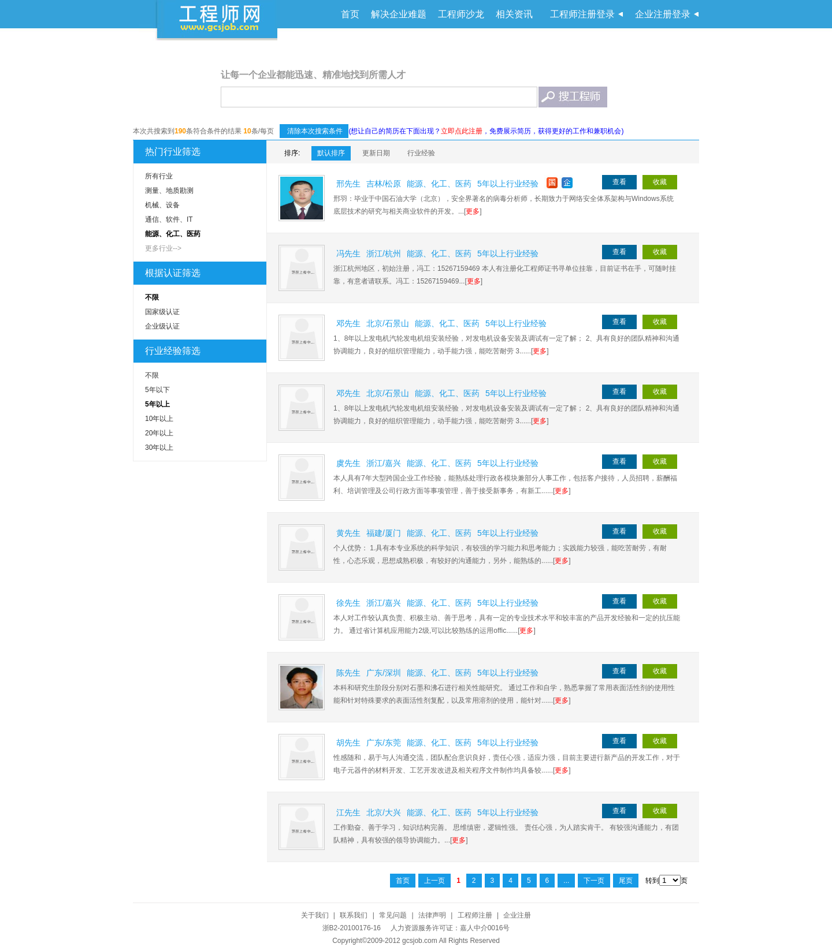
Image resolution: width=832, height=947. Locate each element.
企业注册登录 (662, 14)
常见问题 (393, 915)
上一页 (434, 881)
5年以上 (157, 404)
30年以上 (159, 447)
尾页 (626, 881)
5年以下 (157, 390)
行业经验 (421, 153)
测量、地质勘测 (169, 191)
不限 (152, 297)
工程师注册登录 (582, 14)
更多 (473, 211)
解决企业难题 (398, 14)
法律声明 (432, 915)
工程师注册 (475, 915)
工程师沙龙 (461, 14)
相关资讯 (514, 14)
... (566, 881)
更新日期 (376, 153)
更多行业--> (163, 248)
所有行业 (159, 176)
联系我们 (353, 915)
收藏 (660, 182)
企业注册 (517, 915)
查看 (619, 182)
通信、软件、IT (169, 219)
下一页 (594, 881)
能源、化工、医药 (172, 234)
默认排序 (331, 153)
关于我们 (315, 915)
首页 (350, 14)
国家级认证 (162, 312)
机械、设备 (162, 205)
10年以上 (159, 419)
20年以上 (159, 433)
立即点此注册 (461, 131)
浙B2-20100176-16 (351, 928)
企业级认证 (162, 326)
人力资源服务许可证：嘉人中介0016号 (450, 928)
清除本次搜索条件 (314, 131)
